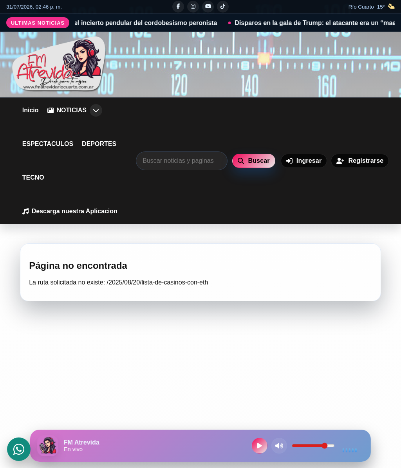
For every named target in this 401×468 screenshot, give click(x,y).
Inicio (30, 110)
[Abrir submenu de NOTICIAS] (96, 110)
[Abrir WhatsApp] (19, 449)
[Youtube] (208, 7)
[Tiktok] (223, 7)
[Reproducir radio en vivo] (259, 446)
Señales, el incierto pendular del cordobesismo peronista (138, 23)
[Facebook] (178, 7)
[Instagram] (193, 7)
